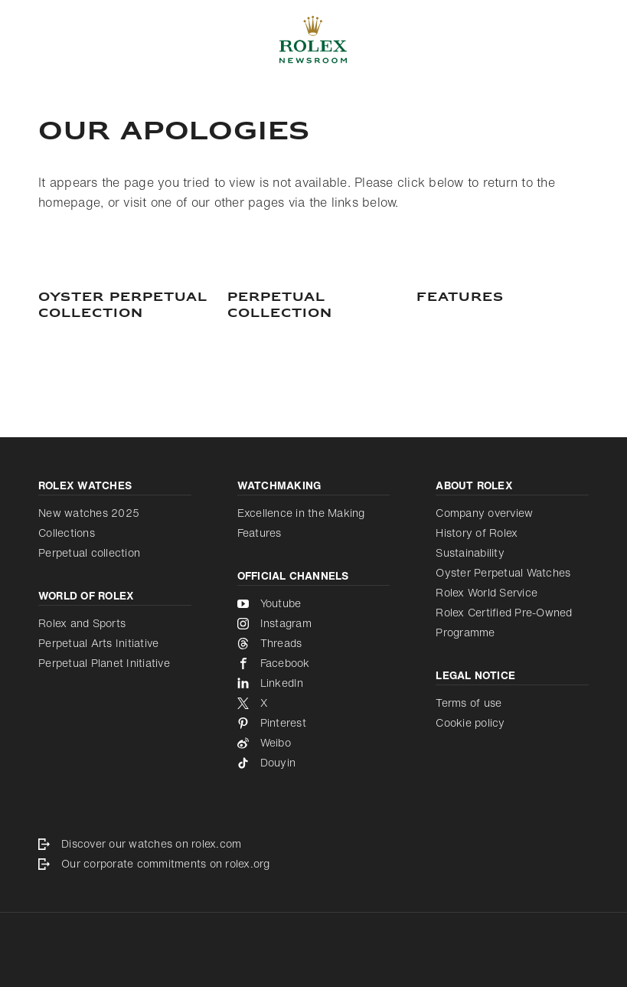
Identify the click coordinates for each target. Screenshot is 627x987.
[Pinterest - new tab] (313, 723)
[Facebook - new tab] (313, 663)
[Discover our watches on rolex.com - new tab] (313, 844)
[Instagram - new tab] (313, 623)
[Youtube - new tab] (313, 603)
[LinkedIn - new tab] (313, 683)
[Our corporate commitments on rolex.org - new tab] (313, 864)
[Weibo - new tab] (313, 743)
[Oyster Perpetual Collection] (124, 305)
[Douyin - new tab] (313, 763)
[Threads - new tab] (313, 643)
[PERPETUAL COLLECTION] (313, 305)
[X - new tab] (313, 703)
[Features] (502, 297)
